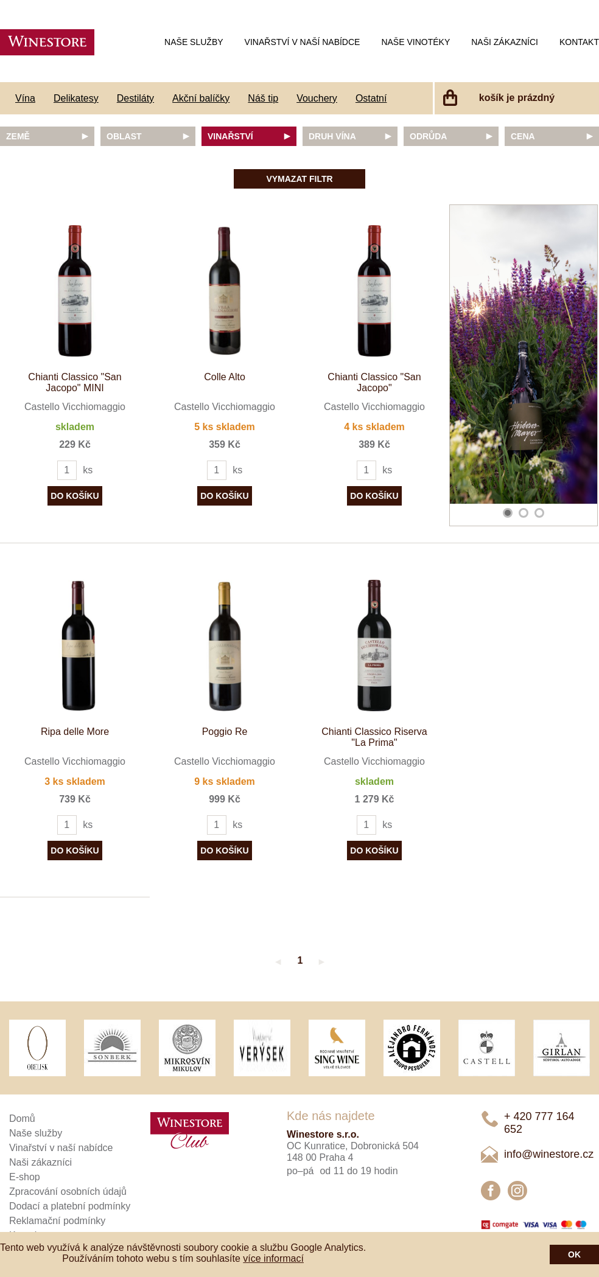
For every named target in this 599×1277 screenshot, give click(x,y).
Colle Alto (224, 377)
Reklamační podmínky (57, 1221)
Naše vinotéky (415, 42)
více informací (273, 1258)
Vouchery (316, 98)
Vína (25, 98)
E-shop (24, 1177)
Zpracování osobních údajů (68, 1191)
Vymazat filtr (299, 179)
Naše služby (193, 42)
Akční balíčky (200, 98)
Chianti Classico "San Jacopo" (374, 382)
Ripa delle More (75, 731)
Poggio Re (225, 731)
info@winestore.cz (549, 1154)
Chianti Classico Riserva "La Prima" (374, 737)
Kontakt (579, 42)
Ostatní (371, 98)
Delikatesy (76, 98)
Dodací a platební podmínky (69, 1206)
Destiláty (135, 98)
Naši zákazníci (504, 42)
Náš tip (263, 98)
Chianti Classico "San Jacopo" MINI (74, 382)
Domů (22, 1118)
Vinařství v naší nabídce (302, 42)
